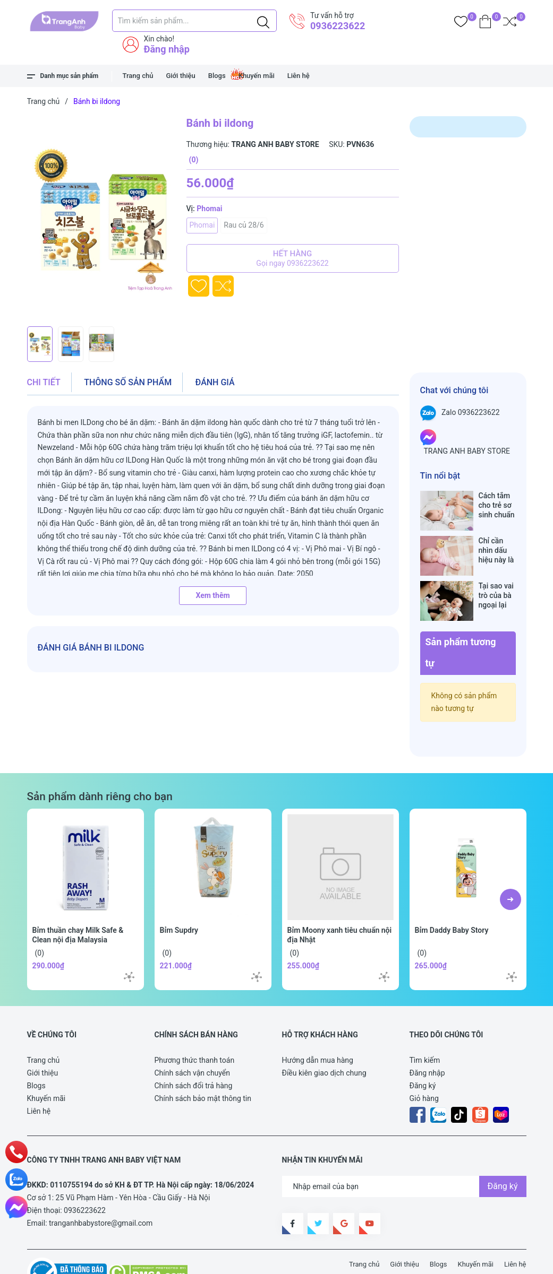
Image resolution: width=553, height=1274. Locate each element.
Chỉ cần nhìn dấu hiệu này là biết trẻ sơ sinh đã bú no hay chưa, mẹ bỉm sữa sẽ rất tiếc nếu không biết (497, 539)
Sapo (223, 1260)
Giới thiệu (180, 76)
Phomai (202, 225)
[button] (510, 866)
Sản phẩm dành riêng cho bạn (100, 763)
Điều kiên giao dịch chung (324, 1039)
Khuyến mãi (257, 76)
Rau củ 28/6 (243, 225)
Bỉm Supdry (179, 896)
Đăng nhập (167, 49)
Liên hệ (298, 76)
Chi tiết (44, 382)
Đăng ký (423, 1052)
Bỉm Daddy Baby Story (452, 896)
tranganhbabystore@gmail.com (100, 1189)
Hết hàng (293, 258)
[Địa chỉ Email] (404, 1153)
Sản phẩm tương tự (461, 619)
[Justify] (263, 20)
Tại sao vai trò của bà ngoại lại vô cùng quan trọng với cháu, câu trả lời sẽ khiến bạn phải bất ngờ (497, 573)
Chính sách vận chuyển (193, 1039)
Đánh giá (215, 382)
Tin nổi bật (440, 476)
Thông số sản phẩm (128, 382)
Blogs (217, 76)
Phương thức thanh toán (195, 1026)
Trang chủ (138, 76)
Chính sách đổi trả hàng (194, 1052)
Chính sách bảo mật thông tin (203, 1065)
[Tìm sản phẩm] (194, 20)
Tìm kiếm (425, 1026)
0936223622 (337, 25)
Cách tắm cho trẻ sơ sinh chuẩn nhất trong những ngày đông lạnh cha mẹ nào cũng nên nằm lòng (497, 505)
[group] (101, 218)
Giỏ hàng (424, 1065)
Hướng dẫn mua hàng (317, 1026)
